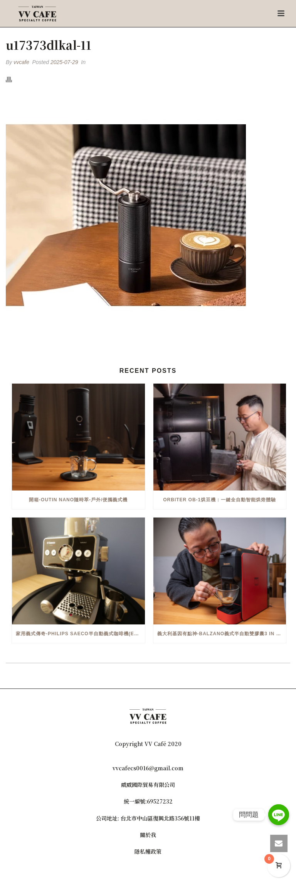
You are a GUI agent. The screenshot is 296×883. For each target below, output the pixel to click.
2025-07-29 (64, 62)
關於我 (148, 835)
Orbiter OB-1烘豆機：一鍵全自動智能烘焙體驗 (219, 499)
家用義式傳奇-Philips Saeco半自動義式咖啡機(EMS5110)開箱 (80, 633)
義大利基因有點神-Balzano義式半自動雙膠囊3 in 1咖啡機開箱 (221, 633)
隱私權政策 (148, 851)
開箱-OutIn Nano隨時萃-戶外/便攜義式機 (78, 499)
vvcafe (21, 62)
